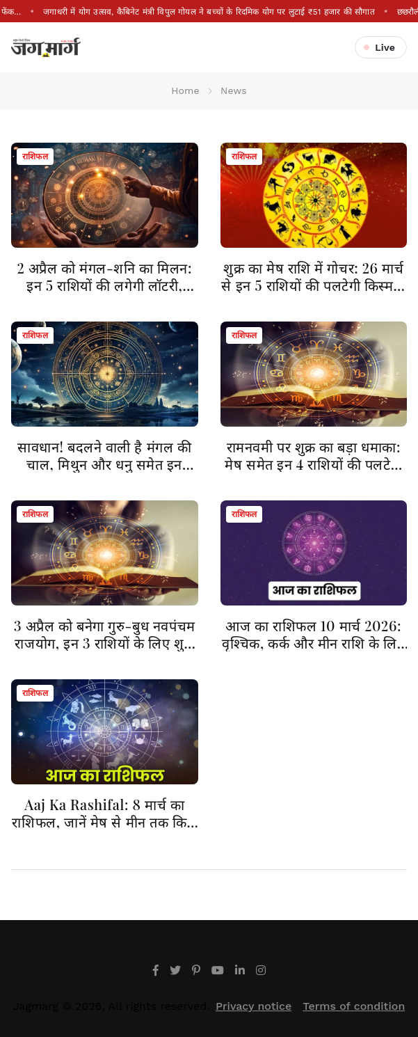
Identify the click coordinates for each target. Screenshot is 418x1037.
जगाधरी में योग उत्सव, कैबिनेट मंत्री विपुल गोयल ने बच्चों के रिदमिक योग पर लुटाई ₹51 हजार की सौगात (208, 12)
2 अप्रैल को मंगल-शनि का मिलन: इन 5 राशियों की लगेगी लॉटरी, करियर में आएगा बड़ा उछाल (104, 285)
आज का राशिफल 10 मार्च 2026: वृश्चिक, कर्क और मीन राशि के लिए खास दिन (313, 643)
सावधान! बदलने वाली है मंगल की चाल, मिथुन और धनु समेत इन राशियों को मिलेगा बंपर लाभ (104, 464)
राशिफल (35, 156)
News (233, 90)
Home (185, 90)
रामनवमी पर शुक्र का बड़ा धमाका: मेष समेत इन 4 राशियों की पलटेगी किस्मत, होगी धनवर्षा (313, 464)
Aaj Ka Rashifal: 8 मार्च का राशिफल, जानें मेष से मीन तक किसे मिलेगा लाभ (104, 821)
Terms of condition (354, 1006)
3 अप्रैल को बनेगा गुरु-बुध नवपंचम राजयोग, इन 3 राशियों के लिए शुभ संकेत (104, 643)
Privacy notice (253, 1006)
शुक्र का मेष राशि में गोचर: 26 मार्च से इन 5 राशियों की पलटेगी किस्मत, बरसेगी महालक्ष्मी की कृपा (313, 285)
